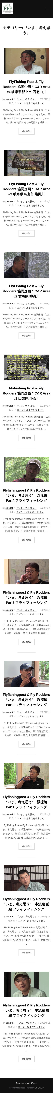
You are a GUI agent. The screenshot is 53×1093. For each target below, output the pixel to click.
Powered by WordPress (26, 1083)
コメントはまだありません (30, 103)
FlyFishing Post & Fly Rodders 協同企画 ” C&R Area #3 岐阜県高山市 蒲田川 (26, 189)
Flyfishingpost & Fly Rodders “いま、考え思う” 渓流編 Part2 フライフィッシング (26, 700)
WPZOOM (39, 1088)
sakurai (9, 99)
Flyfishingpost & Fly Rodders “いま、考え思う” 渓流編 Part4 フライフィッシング (26, 495)
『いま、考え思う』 (26, 99)
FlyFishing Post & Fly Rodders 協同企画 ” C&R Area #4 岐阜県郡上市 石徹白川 (26, 87)
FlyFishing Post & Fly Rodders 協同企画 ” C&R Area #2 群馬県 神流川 (26, 291)
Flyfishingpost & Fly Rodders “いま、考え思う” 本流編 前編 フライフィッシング (26, 904)
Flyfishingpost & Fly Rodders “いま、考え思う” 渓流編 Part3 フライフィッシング (26, 598)
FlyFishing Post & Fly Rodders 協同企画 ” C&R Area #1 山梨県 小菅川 (26, 393)
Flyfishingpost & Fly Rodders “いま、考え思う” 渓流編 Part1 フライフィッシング (26, 802)
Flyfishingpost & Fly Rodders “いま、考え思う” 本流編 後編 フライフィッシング (26, 1010)
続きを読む (28, 131)
